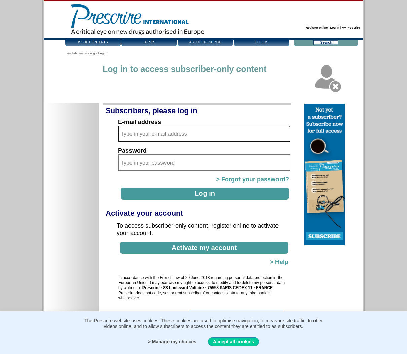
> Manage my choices (172, 341)
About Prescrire (205, 42)
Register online (317, 27)
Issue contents (93, 42)
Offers (261, 42)
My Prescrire (351, 27)
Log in (334, 27)
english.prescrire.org (81, 53)
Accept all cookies (233, 341)
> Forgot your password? (252, 179)
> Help (279, 262)
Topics (149, 42)
